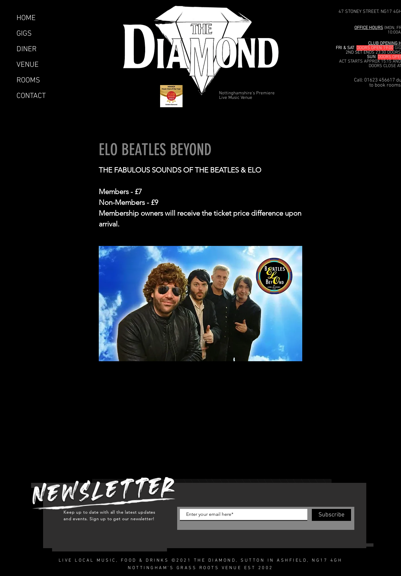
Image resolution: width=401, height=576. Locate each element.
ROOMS (28, 80)
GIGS (24, 33)
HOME (26, 18)
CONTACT (31, 96)
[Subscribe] (331, 515)
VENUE (27, 65)
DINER (26, 49)
